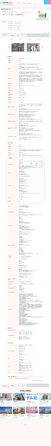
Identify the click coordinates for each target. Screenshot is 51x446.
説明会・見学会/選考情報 (12, 35)
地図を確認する (21, 360)
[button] (9, 47)
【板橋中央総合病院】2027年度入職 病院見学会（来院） (19, 378)
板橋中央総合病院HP (21, 372)
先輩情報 (18, 35)
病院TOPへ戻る (25, 424)
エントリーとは (46, 32)
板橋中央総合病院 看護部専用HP (23, 373)
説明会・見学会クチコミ (23, 35)
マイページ (40, 3)
